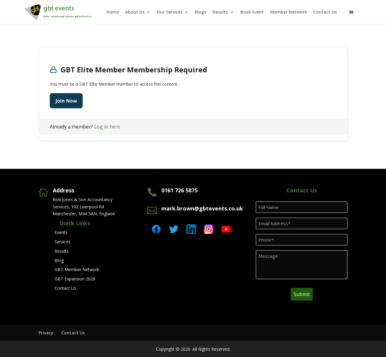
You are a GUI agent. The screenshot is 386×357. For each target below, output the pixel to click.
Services (63, 242)
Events (61, 232)
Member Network (288, 12)
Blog (59, 260)
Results (220, 12)
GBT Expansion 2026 (75, 279)
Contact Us (325, 12)
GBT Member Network (77, 269)
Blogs (200, 12)
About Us (134, 12)
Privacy (46, 333)
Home (112, 12)
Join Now (66, 100)
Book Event (252, 12)
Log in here (107, 126)
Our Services (169, 12)
